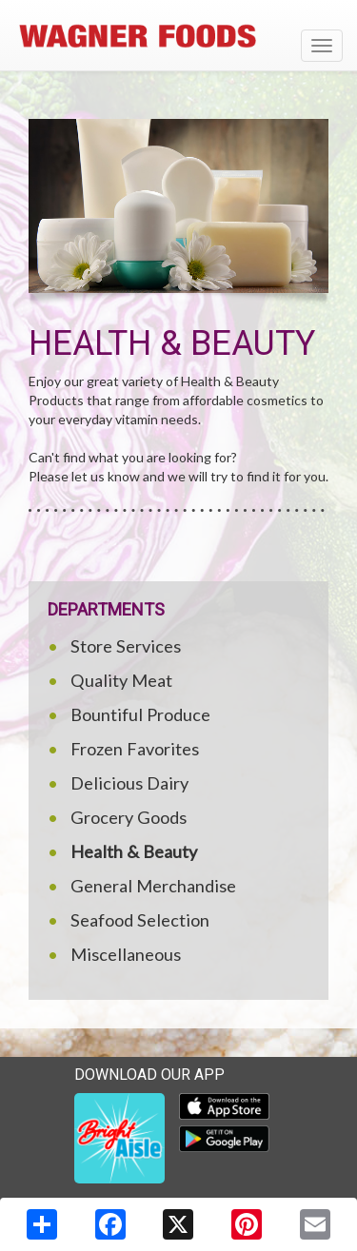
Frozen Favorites (134, 748)
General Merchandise (153, 885)
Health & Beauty (133, 851)
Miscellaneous (125, 954)
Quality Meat (121, 680)
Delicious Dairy (129, 782)
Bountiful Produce (140, 714)
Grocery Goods (128, 817)
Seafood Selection (139, 919)
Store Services (125, 645)
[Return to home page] (178, 37)
